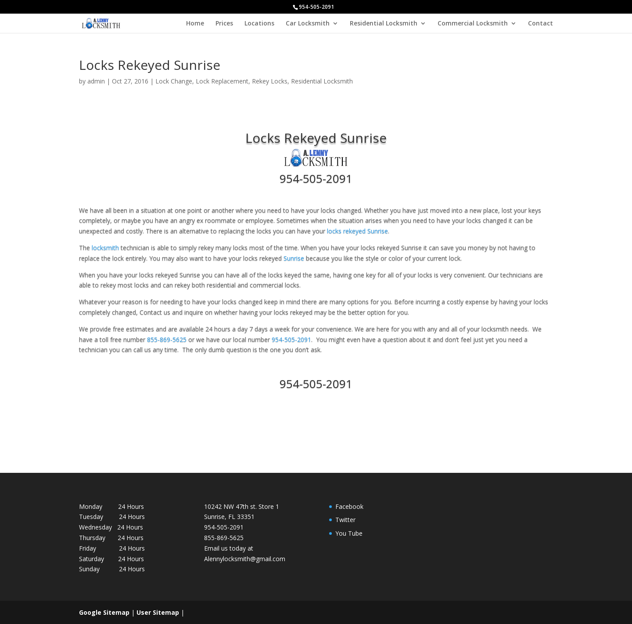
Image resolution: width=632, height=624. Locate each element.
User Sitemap (157, 612)
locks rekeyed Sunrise (357, 231)
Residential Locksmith (383, 23)
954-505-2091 (316, 178)
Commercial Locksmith (473, 23)
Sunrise (294, 258)
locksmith (105, 247)
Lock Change (173, 81)
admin (96, 81)
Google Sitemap (104, 612)
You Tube (349, 533)
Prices (224, 23)
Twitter (345, 519)
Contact (540, 23)
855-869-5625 (167, 339)
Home (195, 23)
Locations (259, 23)
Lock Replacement (222, 81)
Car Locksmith (308, 23)
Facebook (349, 506)
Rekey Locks (269, 81)
